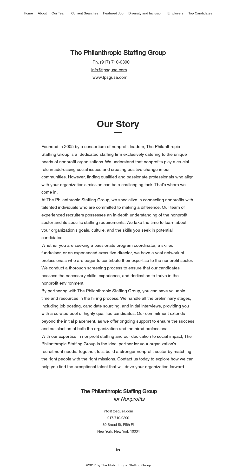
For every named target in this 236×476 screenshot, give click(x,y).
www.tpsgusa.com (109, 77)
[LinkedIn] (118, 449)
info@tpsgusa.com (109, 69)
